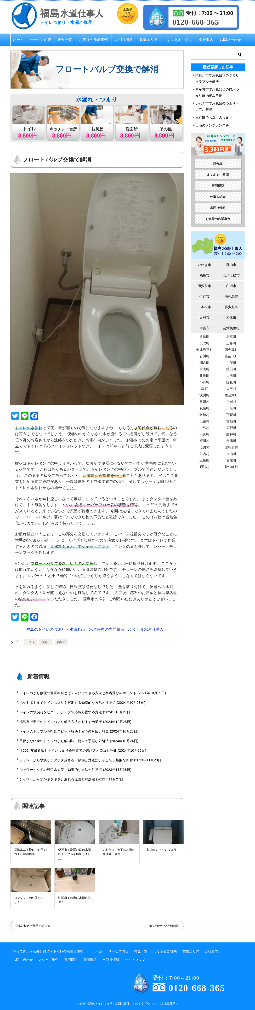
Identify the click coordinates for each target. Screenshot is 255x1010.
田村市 (204, 317)
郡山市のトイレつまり (161, 849)
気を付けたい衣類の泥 (164, 926)
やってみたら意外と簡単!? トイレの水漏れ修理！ (50, 951)
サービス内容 (40, 40)
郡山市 (231, 265)
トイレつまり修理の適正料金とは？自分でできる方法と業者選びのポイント (92, 693)
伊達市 (204, 296)
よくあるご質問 (179, 40)
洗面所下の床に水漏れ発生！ (74, 900)
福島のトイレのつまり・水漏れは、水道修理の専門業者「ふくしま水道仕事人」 (97, 629)
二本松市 (204, 307)
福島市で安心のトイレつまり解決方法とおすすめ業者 (75, 722)
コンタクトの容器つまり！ (29, 900)
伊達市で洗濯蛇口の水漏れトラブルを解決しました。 (74, 854)
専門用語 (218, 186)
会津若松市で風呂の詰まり (33, 926)
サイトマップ (135, 960)
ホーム (18, 40)
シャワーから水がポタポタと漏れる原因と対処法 (72, 779)
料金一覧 (64, 40)
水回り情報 (124, 40)
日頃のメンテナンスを (212, 125)
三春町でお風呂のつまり (213, 117)
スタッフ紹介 (48, 960)
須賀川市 (204, 286)
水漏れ (45, 642)
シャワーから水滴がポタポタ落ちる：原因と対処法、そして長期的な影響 (91, 760)
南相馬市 (231, 296)
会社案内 (206, 40)
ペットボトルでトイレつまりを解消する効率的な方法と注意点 (82, 702)
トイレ (30, 642)
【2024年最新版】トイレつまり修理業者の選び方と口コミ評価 (82, 750)
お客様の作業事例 (93, 40)
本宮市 (204, 328)
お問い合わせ (230, 40)
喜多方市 (231, 307)
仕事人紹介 (218, 197)
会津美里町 (231, 328)
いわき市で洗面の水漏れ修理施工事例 (118, 852)
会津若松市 (231, 275)
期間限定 (90, 960)
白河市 (231, 286)
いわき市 (204, 265)
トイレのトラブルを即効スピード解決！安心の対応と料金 (79, 731)
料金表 (217, 164)
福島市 (61, 642)
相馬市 (231, 317)
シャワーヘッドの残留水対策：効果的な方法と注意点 (75, 770)
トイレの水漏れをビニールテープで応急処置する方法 (75, 712)
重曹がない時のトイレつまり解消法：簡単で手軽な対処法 (79, 741)
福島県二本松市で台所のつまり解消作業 (30, 852)
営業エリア (149, 40)
